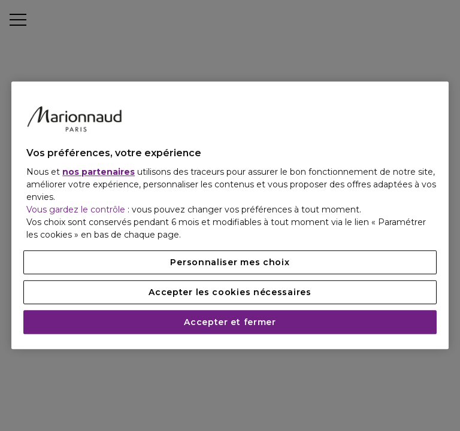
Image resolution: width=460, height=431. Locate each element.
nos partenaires (98, 172)
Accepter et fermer (230, 322)
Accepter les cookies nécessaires (230, 292)
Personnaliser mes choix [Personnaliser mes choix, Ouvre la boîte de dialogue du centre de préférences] (229, 262)
